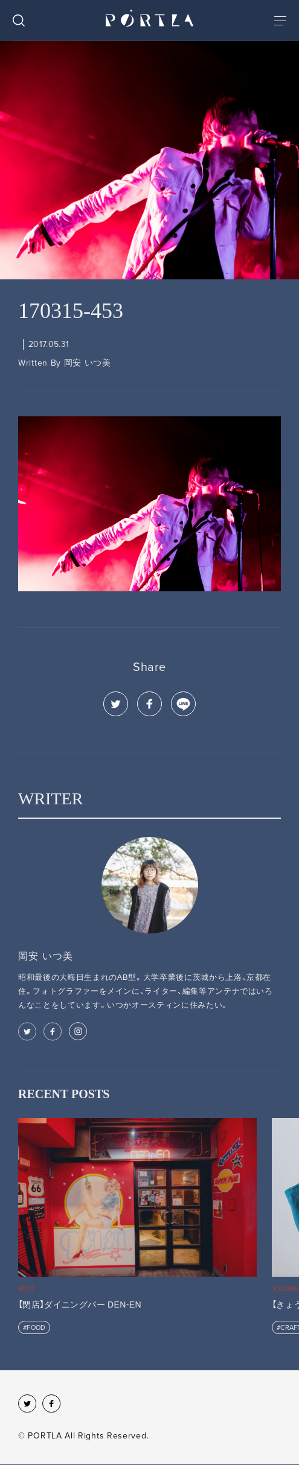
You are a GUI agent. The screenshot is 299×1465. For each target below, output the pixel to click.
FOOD (36, 1328)
